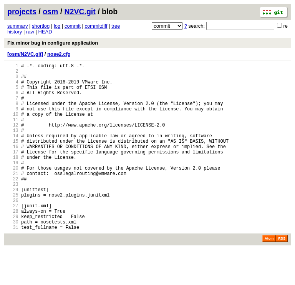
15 (12, 158)
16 (12, 165)
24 (12, 217)
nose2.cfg (59, 54)
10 (12, 125)
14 (12, 151)
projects (21, 11)
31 (12, 263)
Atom (269, 274)
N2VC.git (80, 11)
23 (12, 210)
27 (12, 236)
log (57, 26)
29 (12, 250)
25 (12, 223)
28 (12, 243)
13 (12, 145)
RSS (281, 274)
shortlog (41, 26)
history (14, 32)
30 (12, 256)
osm (50, 11)
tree (115, 26)
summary (17, 26)
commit (73, 26)
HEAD (45, 32)
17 (12, 171)
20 (12, 191)
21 (12, 197)
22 (12, 204)
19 (12, 184)
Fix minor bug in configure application (52, 43)
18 (12, 178)
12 (12, 138)
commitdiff (96, 26)
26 (12, 230)
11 (12, 132)
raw (30, 32)
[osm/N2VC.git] (25, 54)
